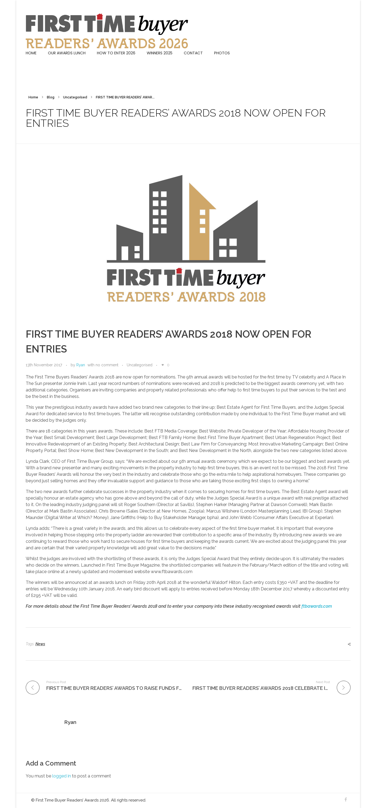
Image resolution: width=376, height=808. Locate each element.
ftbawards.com (317, 606)
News (40, 644)
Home (33, 97)
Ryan (80, 365)
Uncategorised (75, 97)
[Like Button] (163, 365)
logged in (62, 776)
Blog (50, 97)
